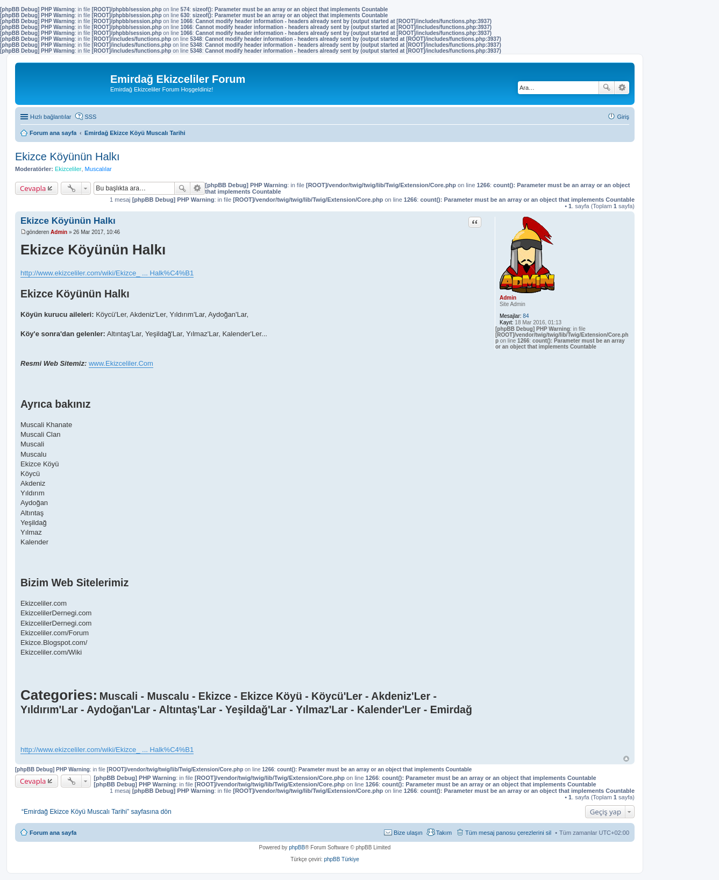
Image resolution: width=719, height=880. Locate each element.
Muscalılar (98, 169)
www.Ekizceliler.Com (121, 363)
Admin (508, 298)
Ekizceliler (68, 169)
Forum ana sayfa (53, 832)
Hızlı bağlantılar (50, 116)
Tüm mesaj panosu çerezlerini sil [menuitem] (508, 832)
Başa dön (626, 759)
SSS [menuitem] (90, 116)
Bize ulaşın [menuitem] (408, 832)
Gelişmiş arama (622, 87)
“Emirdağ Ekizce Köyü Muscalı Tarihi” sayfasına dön (97, 811)
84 (526, 316)
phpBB (297, 847)
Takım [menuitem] (444, 832)
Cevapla (33, 188)
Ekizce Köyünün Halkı (67, 156)
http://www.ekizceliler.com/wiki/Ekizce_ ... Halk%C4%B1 (107, 273)
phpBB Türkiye (341, 859)
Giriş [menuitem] (623, 116)
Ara (607, 87)
